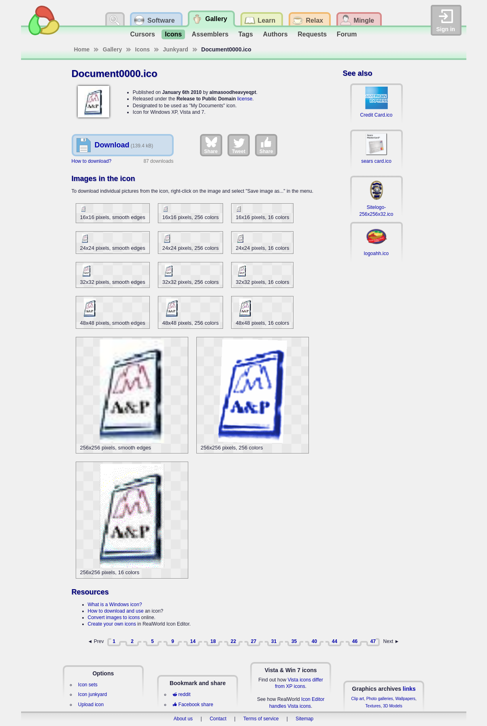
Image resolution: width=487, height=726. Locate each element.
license (244, 99)
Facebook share (192, 704)
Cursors (142, 34)
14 (193, 641)
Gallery (112, 49)
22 (233, 641)
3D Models (392, 706)
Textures (373, 706)
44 (334, 641)
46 (354, 641)
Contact (218, 719)
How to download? (92, 161)
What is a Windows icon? (115, 604)
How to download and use (116, 611)
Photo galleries (379, 698)
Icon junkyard (92, 694)
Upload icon (91, 704)
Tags (245, 34)
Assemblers (210, 34)
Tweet (238, 145)
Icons (173, 34)
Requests (312, 34)
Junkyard (175, 49)
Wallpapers (405, 698)
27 (253, 641)
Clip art (357, 698)
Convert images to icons (114, 617)
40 (314, 641)
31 (273, 641)
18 (213, 641)
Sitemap (304, 719)
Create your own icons (112, 624)
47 (373, 641)
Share (210, 145)
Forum (347, 34)
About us (183, 719)
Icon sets (88, 685)
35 (294, 641)
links (409, 689)
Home (82, 49)
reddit (181, 694)
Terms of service (261, 719)
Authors (275, 34)
